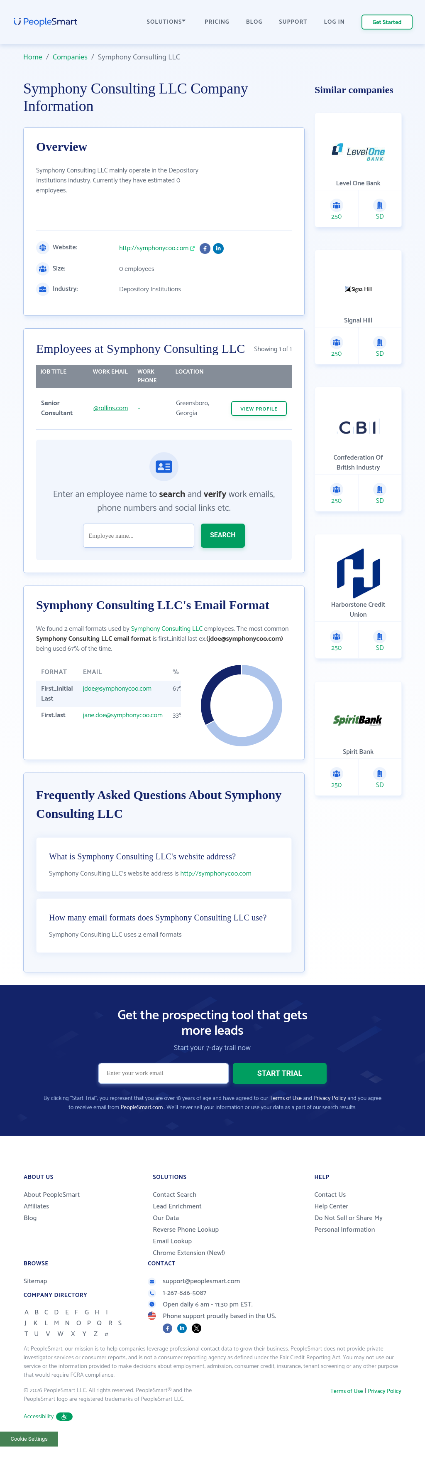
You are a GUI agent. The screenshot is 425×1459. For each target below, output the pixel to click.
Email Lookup (172, 1259)
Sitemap (35, 1298)
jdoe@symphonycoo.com (117, 688)
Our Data (166, 1235)
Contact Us (330, 1212)
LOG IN (334, 22)
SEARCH (223, 535)
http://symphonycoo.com (153, 248)
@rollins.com (110, 408)
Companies (70, 57)
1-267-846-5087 (177, 1310)
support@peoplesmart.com (194, 1298)
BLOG (254, 22)
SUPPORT (293, 22)
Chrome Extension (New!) (189, 1270)
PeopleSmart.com (141, 1125)
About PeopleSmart (52, 1212)
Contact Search (174, 1212)
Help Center (331, 1224)
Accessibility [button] (48, 1434)
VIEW (259, 409)
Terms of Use (286, 1116)
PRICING (217, 22)
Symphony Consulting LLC (167, 629)
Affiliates (36, 1224)
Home (32, 57)
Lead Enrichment (177, 1224)
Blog (30, 1235)
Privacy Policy (329, 1116)
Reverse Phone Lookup (186, 1247)
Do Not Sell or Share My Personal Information (348, 1241)
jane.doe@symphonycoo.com (123, 715)
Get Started (387, 22)
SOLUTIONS (166, 22)
